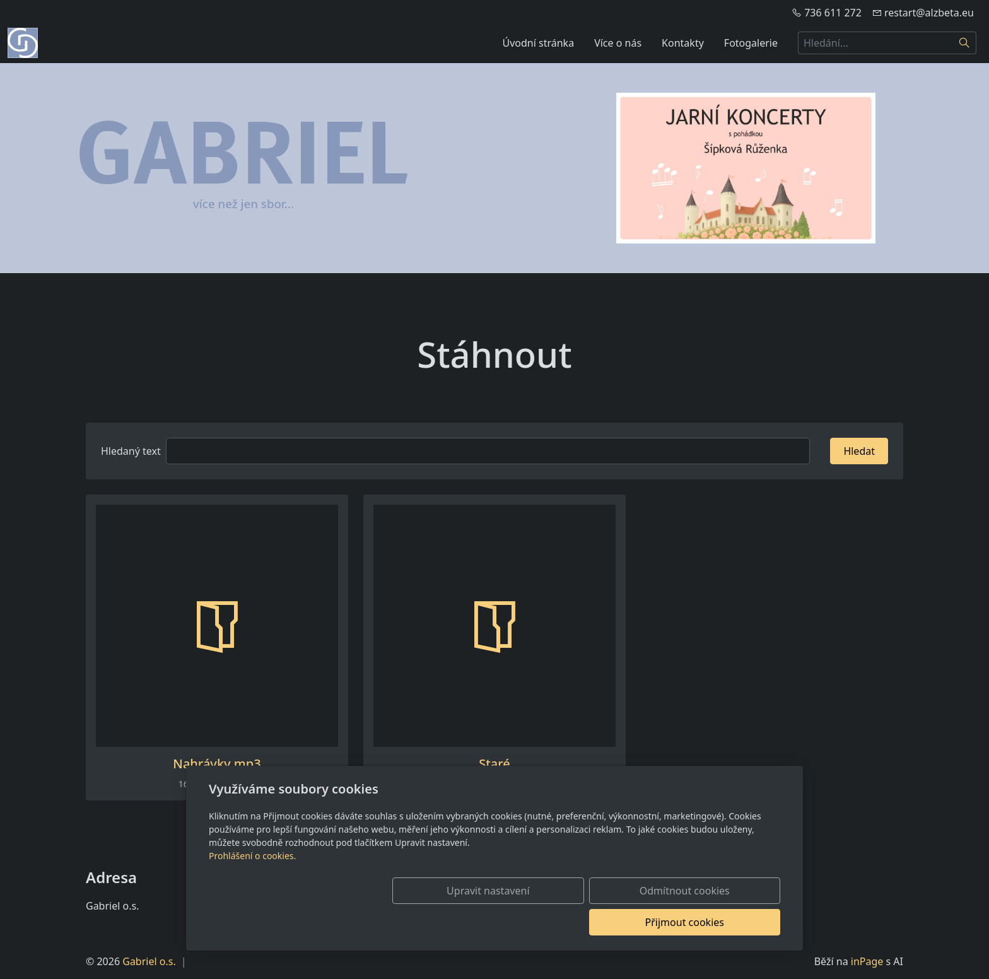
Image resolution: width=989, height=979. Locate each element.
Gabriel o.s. (148, 961)
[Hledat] (964, 43)
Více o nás (617, 43)
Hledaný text (131, 451)
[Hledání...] (875, 43)
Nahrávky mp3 (216, 764)
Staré (494, 764)
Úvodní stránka (539, 43)
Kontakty (683, 43)
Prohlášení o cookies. (252, 887)
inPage (867, 961)
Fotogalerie (751, 43)
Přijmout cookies (719, 922)
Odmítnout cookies (594, 922)
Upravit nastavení (467, 922)
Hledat (859, 451)
